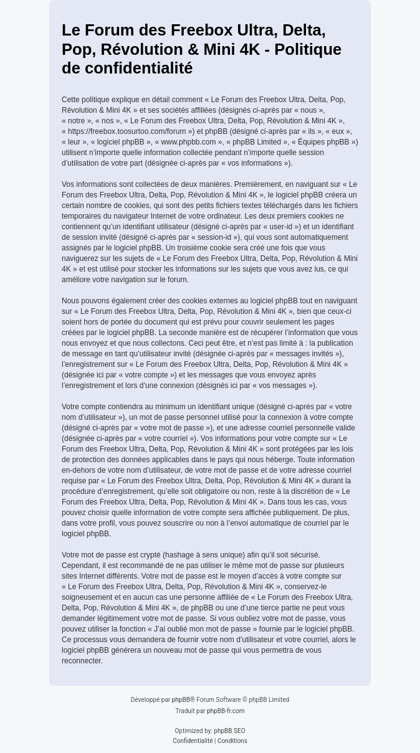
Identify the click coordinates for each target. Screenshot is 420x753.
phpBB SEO (229, 730)
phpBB (181, 699)
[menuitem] (192, 741)
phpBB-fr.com (226, 711)
